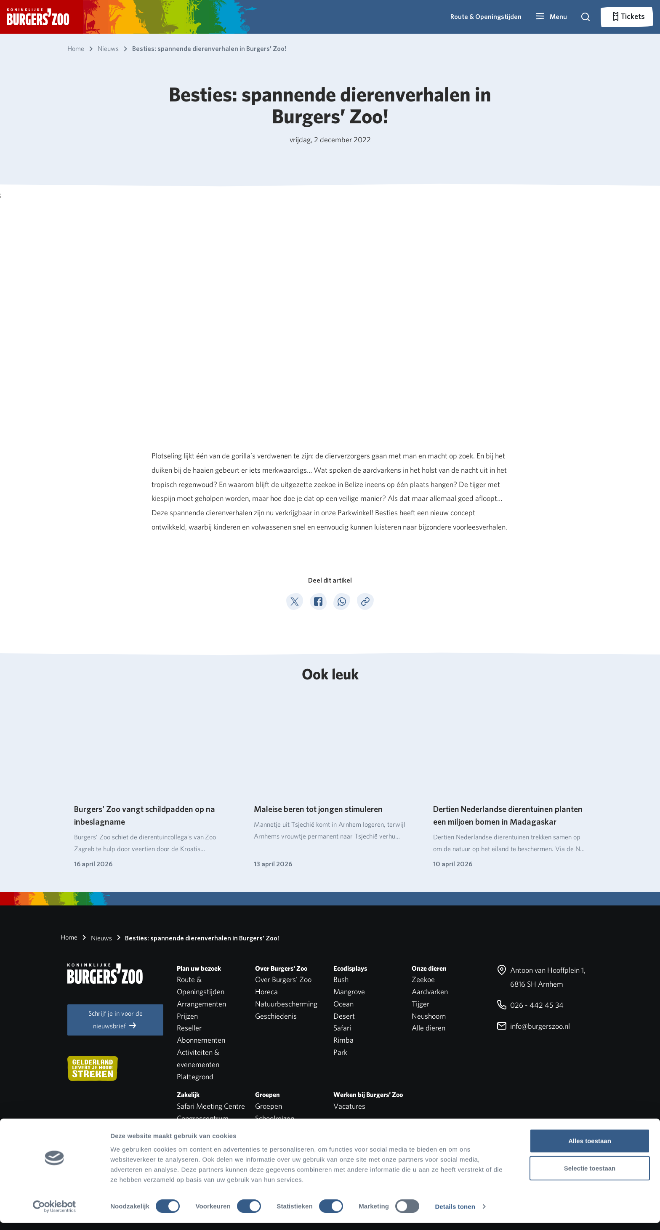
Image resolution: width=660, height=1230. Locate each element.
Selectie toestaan (590, 1175)
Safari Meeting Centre (211, 1106)
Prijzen (187, 1016)
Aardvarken (430, 991)
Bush (341, 979)
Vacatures (349, 1106)
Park (340, 1052)
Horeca (266, 991)
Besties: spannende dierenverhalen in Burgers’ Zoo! (196, 937)
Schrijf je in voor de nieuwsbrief (115, 1019)
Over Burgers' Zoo (283, 979)
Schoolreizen (274, 1118)
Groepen (268, 1106)
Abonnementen (201, 1040)
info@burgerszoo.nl (533, 1026)
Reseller (189, 1028)
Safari (342, 1028)
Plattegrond (195, 1076)
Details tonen (455, 1213)
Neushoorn (429, 1016)
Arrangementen (201, 1004)
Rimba (343, 1040)
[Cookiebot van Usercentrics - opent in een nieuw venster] (54, 1213)
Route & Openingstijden (486, 16)
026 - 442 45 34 (530, 1005)
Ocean (343, 1004)
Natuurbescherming (286, 1004)
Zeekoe (423, 979)
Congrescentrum (203, 1118)
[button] (551, 17)
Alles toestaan (589, 1147)
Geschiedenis (276, 1016)
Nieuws (95, 937)
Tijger (420, 1004)
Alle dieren (428, 1028)
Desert (344, 1016)
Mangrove (349, 991)
